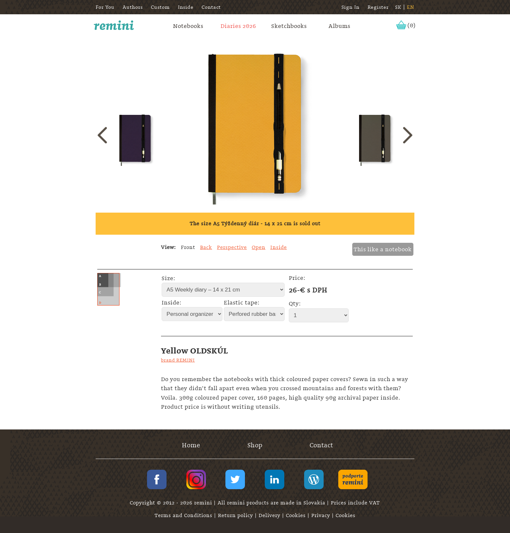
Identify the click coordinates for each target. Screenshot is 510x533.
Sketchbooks (289, 26)
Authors (133, 7)
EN (410, 7)
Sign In (350, 7)
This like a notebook (383, 249)
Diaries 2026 (238, 26)
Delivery (270, 515)
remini (114, 25)
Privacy (321, 515)
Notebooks (188, 26)
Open (258, 247)
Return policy (236, 515)
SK (398, 7)
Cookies (296, 515)
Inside (186, 7)
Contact (211, 7)
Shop (255, 445)
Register (378, 7)
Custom (160, 7)
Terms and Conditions (184, 515)
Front (188, 247)
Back (206, 247)
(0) (412, 25)
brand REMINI (178, 360)
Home (191, 445)
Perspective (232, 247)
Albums (339, 26)
